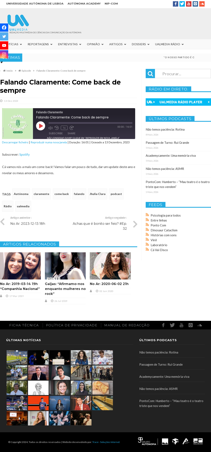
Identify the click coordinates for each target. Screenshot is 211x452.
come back (61, 194)
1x (64, 128)
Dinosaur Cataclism (164, 230)
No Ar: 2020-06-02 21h (109, 284)
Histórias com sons (164, 235)
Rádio (8, 206)
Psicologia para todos (166, 215)
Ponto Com (158, 225)
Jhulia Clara (98, 194)
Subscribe (56, 133)
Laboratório (159, 245)
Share (71, 133)
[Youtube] (4, 45)
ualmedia (23, 206)
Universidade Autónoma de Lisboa (34, 3)
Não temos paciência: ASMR (165, 168)
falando (79, 194)
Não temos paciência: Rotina (165, 129)
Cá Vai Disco (159, 250)
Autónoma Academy (84, 3)
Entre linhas (159, 220)
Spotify (24, 154)
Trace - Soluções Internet (106, 442)
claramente (41, 194)
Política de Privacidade (71, 325)
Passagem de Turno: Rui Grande (167, 142)
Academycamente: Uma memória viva (171, 155)
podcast (116, 194)
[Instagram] (4, 54)
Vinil (154, 240)
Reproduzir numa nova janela (48, 142)
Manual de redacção (127, 325)
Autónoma (21, 194)
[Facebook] (4, 27)
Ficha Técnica (24, 325)
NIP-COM (111, 3)
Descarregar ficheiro (15, 142)
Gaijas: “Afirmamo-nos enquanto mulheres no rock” (65, 289)
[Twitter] (4, 36)
